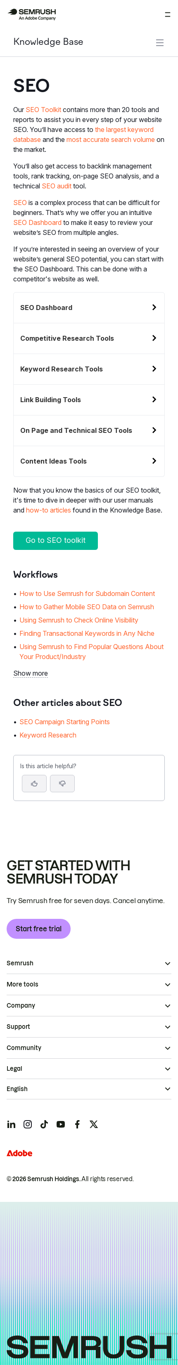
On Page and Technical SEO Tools (76, 430)
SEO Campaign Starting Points (64, 722)
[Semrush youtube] (60, 1124)
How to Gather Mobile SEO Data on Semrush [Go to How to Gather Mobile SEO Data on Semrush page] (86, 607)
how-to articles (48, 510)
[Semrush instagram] (27, 1124)
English (17, 1089)
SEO (20, 202)
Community (24, 1048)
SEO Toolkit (43, 109)
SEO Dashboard (37, 222)
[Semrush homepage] (31, 14)
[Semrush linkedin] (11, 1124)
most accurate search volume (110, 139)
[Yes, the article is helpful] (34, 783)
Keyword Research (47, 735)
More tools (22, 984)
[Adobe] (19, 1153)
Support (18, 1026)
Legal (14, 1068)
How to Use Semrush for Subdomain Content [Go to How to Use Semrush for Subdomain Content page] (87, 593)
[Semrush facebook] (77, 1124)
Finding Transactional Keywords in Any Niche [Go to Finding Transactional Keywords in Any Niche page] (86, 633)
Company (21, 1005)
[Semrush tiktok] (44, 1124)
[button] (62, 783)
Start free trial (39, 929)
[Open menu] (167, 14)
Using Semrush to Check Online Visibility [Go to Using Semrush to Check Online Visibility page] (78, 620)
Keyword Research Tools (61, 369)
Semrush (20, 963)
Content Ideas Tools (53, 461)
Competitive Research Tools (67, 338)
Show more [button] (30, 673)
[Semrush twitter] (93, 1124)
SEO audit (56, 186)
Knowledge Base (48, 42)
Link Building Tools (50, 400)
